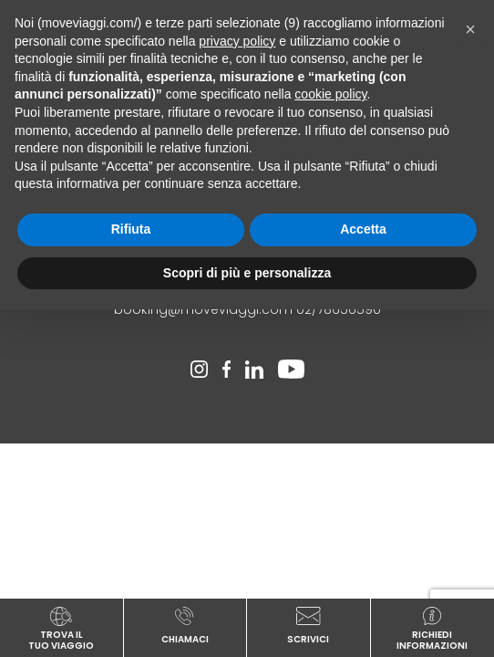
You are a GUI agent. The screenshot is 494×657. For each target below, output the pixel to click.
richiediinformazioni (433, 627)
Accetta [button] (363, 229)
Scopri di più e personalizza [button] (247, 273)
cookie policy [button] (330, 94)
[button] (470, 29)
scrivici (308, 624)
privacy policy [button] (237, 41)
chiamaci (185, 624)
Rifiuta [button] (131, 229)
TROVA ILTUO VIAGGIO (61, 627)
